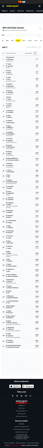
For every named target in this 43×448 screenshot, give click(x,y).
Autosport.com (21, 413)
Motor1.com (22, 408)
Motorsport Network (15, 445)
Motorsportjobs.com (21, 411)
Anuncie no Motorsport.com (21, 426)
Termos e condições (9, 443)
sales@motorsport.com (21, 432)
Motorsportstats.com (21, 416)
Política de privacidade (33, 443)
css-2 (30, 40)
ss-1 (12, 40)
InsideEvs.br (21, 405)
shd (7, 40)
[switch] (33, 47)
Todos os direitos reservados (29, 445)
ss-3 (36, 40)
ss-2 (24, 40)
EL (2, 40)
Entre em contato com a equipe (21, 429)
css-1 (18, 40)
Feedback (21, 424)
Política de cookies (21, 443)
